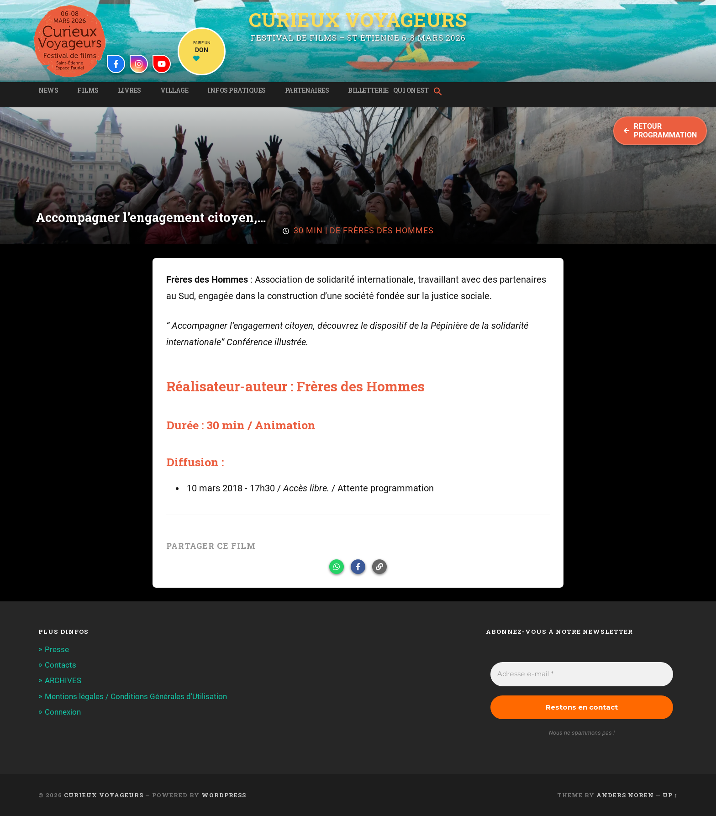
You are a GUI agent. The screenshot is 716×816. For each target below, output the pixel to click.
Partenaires (307, 90)
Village (174, 90)
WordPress (223, 795)
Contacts (60, 664)
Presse (57, 649)
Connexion (63, 711)
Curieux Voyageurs (358, 19)
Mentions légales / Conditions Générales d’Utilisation (136, 696)
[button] (440, 92)
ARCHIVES (63, 680)
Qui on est (411, 90)
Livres (129, 90)
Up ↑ (670, 795)
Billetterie (368, 90)
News (48, 90)
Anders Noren (625, 795)
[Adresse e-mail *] (581, 674)
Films (88, 90)
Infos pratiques (236, 90)
